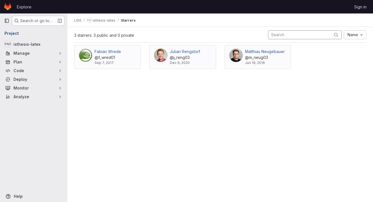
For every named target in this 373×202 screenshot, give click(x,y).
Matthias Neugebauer (265, 51)
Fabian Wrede (108, 51)
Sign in (360, 6)
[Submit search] (336, 35)
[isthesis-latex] (33, 44)
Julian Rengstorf (185, 51)
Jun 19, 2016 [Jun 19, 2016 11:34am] (255, 63)
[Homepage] (7, 6)
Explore (24, 6)
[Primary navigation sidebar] (6, 20)
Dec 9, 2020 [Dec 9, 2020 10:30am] (180, 63)
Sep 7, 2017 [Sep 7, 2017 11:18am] (104, 63)
